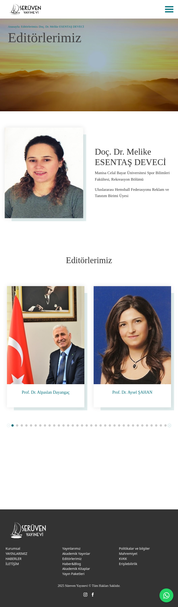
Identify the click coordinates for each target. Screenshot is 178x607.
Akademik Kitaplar (76, 568)
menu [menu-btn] (169, 9)
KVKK (123, 558)
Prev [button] (8, 425)
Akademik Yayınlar (76, 553)
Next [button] (169, 425)
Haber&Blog (71, 564)
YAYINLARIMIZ (16, 553)
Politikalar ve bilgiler (134, 548)
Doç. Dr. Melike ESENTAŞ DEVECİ (61, 26)
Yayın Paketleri (73, 574)
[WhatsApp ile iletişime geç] (166, 595)
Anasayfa (13, 26)
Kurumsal (13, 548)
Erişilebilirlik (128, 564)
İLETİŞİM (12, 564)
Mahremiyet (128, 553)
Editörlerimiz (29, 26)
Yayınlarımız (71, 548)
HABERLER (14, 558)
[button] (12, 425)
